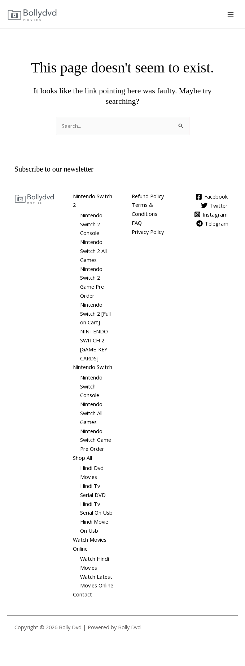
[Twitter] (214, 205)
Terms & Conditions (144, 209)
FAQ (137, 222)
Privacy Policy (148, 231)
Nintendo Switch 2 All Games (93, 250)
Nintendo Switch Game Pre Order (95, 440)
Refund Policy (148, 196)
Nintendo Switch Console (91, 386)
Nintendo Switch (92, 366)
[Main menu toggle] (230, 14)
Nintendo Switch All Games (91, 413)
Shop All (82, 457)
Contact (82, 594)
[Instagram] (211, 214)
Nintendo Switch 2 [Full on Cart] (95, 313)
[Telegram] (212, 223)
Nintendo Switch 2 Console (91, 224)
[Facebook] (211, 197)
